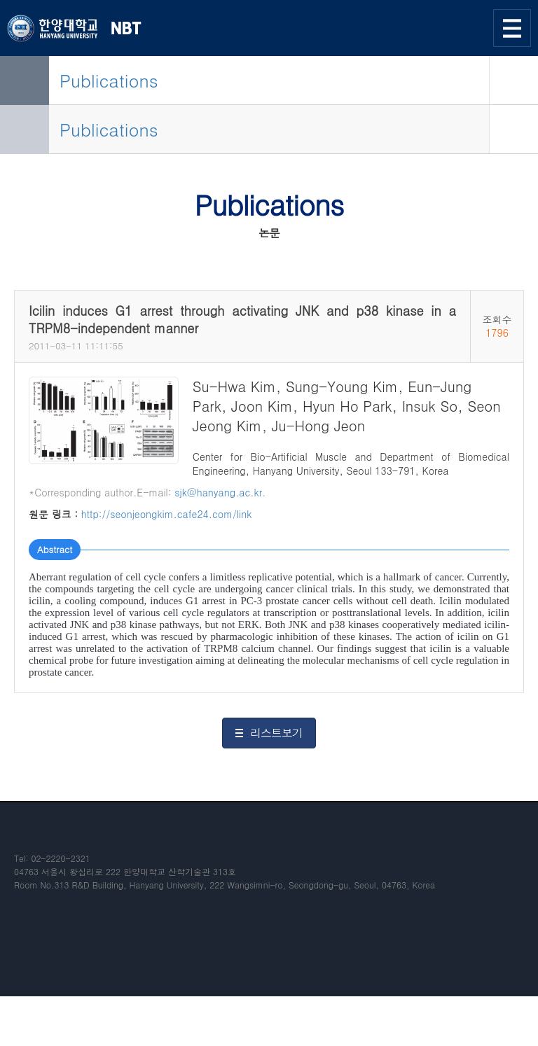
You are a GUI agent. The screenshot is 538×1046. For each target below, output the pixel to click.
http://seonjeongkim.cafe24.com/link (166, 514)
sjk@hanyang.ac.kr (218, 492)
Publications (109, 80)
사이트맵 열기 (512, 28)
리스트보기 (276, 733)
